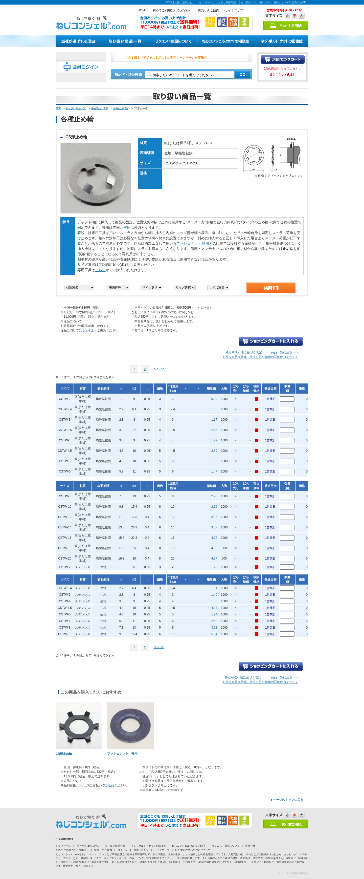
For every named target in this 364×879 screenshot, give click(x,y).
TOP (58, 108)
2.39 (214, 451)
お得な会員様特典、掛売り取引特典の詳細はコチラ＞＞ (260, 357)
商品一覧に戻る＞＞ (284, 352)
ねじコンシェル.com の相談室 (189, 845)
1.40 (214, 594)
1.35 (214, 461)
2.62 (214, 621)
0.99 (214, 399)
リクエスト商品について (226, 845)
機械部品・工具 (99, 108)
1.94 (214, 614)
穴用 (126, 227)
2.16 (214, 430)
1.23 (214, 567)
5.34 (214, 634)
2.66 (214, 506)
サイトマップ (234, 10)
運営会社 (250, 845)
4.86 (214, 548)
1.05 (214, 409)
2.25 (214, 496)
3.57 (214, 527)
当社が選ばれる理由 (88, 845)
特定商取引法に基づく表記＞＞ (246, 352)
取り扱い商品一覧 (75, 108)
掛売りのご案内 (208, 10)
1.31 (214, 588)
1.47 (214, 471)
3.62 (214, 627)
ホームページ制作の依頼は (293, 873)
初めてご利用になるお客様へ (172, 10)
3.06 (214, 517)
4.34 (214, 608)
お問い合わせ (141, 850)
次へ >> (158, 369)
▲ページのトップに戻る (286, 799)
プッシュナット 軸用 (192, 243)
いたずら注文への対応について (193, 850)
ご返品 (109, 785)
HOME (142, 10)
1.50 (214, 601)
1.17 (214, 419)
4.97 (214, 558)
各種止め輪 (120, 108)
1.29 (214, 440)
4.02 (214, 538)
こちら (100, 270)
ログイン (123, 850)
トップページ (63, 845)
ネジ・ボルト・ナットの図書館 (148, 845)
